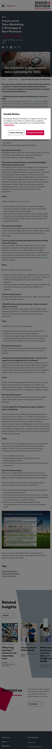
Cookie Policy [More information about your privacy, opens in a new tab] (9, 125)
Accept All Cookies (35, 133)
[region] (26, 123)
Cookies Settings (16, 133)
